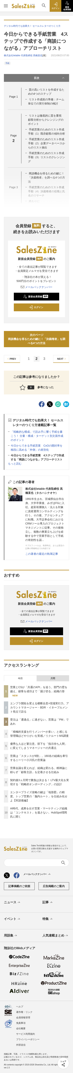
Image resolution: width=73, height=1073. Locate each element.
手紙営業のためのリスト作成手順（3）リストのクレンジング (46, 157)
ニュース (12, 902)
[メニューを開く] (6, 6)
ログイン (36, 307)
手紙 (7, 63)
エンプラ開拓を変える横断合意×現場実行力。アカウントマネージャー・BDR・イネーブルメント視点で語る (39, 707)
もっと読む (15, 463)
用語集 (11, 936)
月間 (52, 678)
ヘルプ (19, 1006)
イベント (12, 919)
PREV (11, 358)
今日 (20, 678)
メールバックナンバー (37, 287)
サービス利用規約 (25, 1034)
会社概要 (21, 1028)
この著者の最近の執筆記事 (41, 553)
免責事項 (21, 1023)
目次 (49, 78)
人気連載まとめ (55, 936)
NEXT (62, 358)
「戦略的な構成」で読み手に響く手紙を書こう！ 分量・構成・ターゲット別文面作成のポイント (37, 436)
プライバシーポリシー (28, 1039)
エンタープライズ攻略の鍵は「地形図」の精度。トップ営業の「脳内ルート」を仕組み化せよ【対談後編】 (38, 796)
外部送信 (21, 1045)
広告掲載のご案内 (54, 886)
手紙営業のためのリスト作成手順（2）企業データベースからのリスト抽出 (46, 143)
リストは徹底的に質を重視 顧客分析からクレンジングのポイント (46, 119)
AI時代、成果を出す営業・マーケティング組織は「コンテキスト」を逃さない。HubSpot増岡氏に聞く (38, 812)
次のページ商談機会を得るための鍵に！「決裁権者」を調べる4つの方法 (36, 339)
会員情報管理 (23, 1017)
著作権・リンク (24, 1012)
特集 (47, 919)
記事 (47, 902)
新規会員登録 (35, 297)
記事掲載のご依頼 (19, 886)
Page (13, 96)
